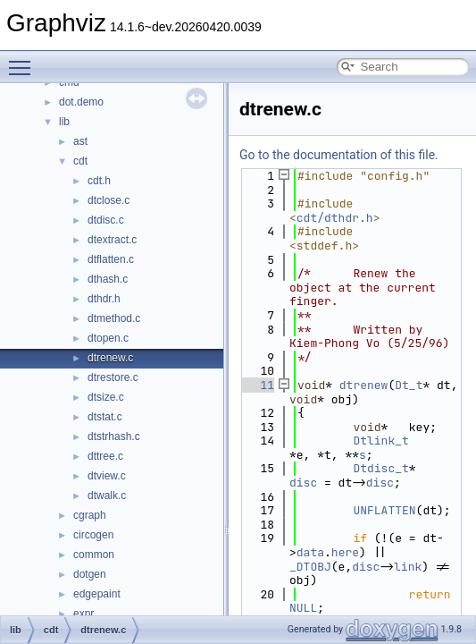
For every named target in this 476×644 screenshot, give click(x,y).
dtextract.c (112, 239)
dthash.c (108, 279)
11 (256, 385)
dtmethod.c (114, 318)
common (93, 554)
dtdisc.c (106, 220)
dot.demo (81, 102)
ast (80, 141)
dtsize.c (106, 397)
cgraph (89, 515)
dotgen (89, 574)
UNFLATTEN (384, 510)
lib (64, 121)
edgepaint (97, 594)
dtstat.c (105, 417)
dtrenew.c (110, 358)
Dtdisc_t (380, 468)
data (310, 552)
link (408, 566)
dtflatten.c (111, 259)
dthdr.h (104, 298)
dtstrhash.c (114, 436)
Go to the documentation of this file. (338, 155)
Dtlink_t (380, 440)
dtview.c (107, 476)
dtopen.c (108, 338)
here (345, 552)
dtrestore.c (113, 377)
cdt (80, 161)
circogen (93, 535)
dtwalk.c (107, 495)
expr (83, 613)
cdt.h (99, 180)
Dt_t (408, 385)
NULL (303, 607)
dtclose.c (108, 200)
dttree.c (105, 456)
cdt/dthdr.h (334, 217)
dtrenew (363, 385)
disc (303, 482)
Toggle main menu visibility (24, 60)
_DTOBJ (310, 566)
